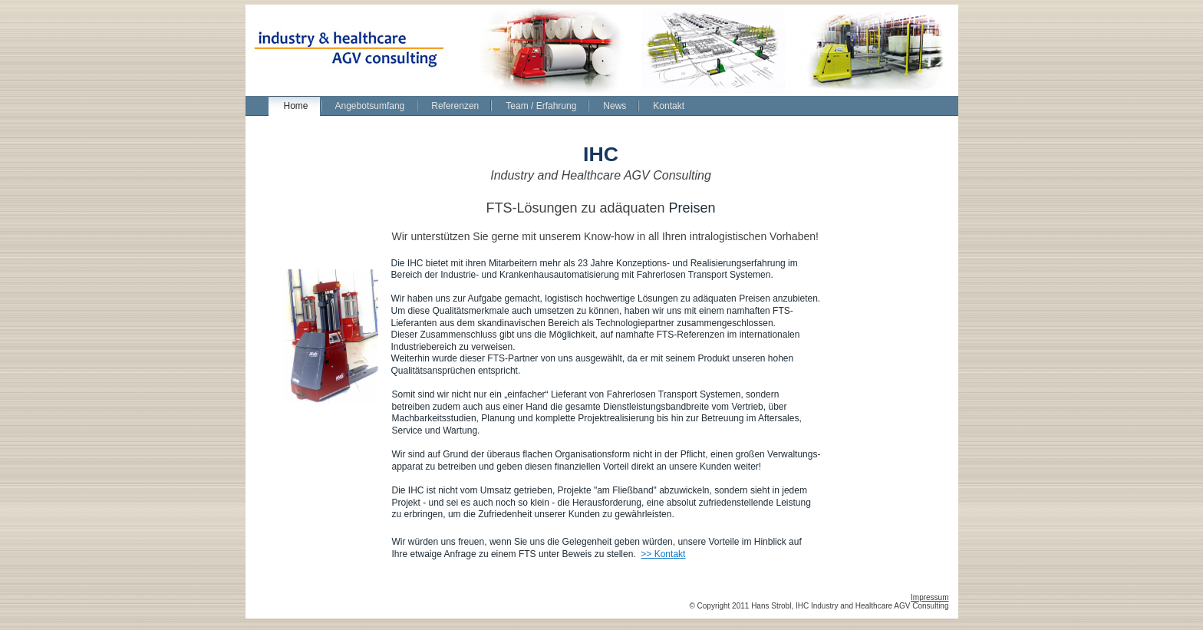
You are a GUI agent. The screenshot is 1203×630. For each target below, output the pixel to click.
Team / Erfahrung (541, 106)
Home (296, 106)
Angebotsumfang (370, 106)
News (614, 106)
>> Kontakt (663, 554)
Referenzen (455, 106)
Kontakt (668, 106)
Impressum (929, 597)
